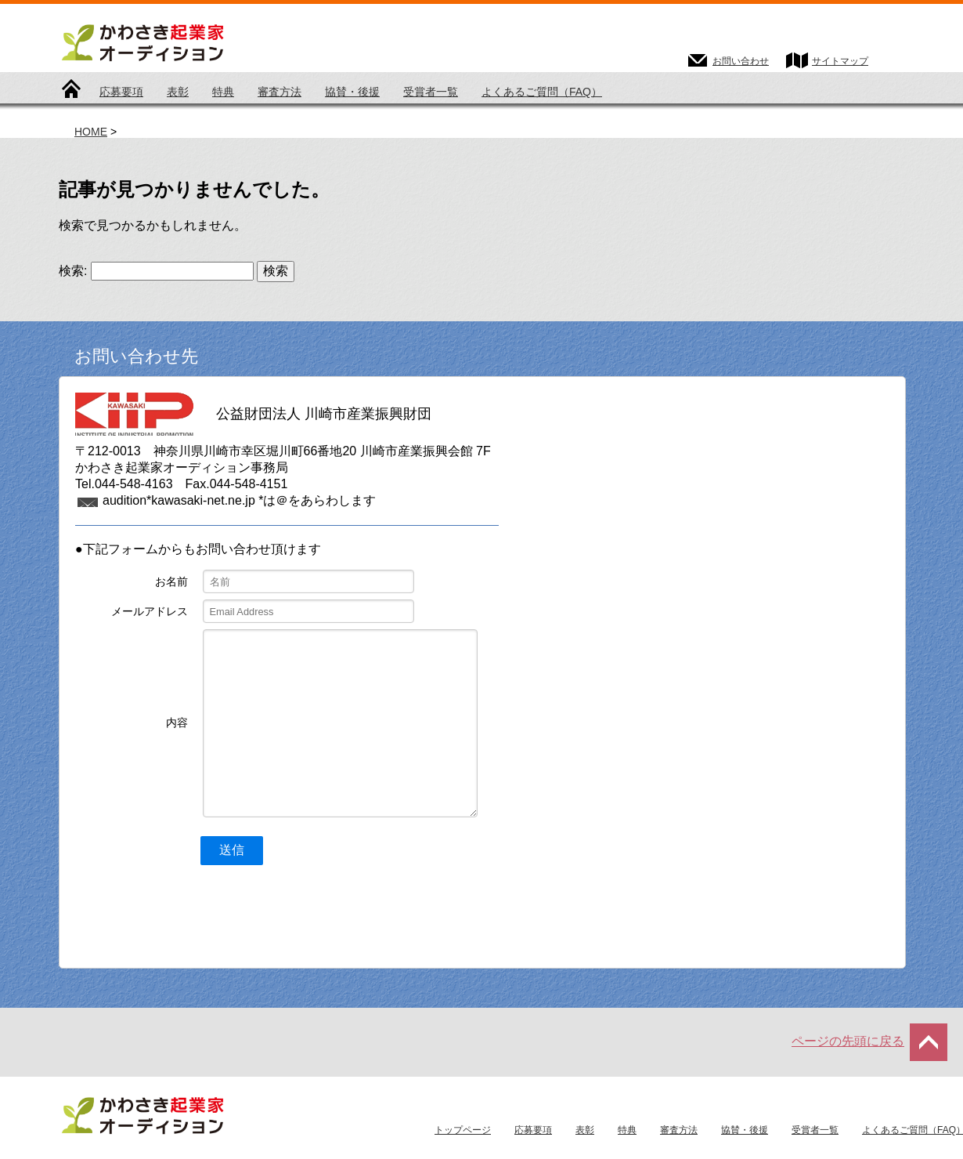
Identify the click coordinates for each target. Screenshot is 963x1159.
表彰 (178, 91)
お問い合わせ (740, 61)
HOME (90, 131)
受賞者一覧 (430, 91)
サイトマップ (840, 61)
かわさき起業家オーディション (192, 41)
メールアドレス (149, 611)
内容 (177, 722)
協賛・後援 (352, 91)
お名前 (171, 581)
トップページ (71, 92)
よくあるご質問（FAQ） (542, 91)
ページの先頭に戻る (848, 1041)
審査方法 (279, 91)
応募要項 (121, 91)
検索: (73, 270)
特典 (223, 91)
